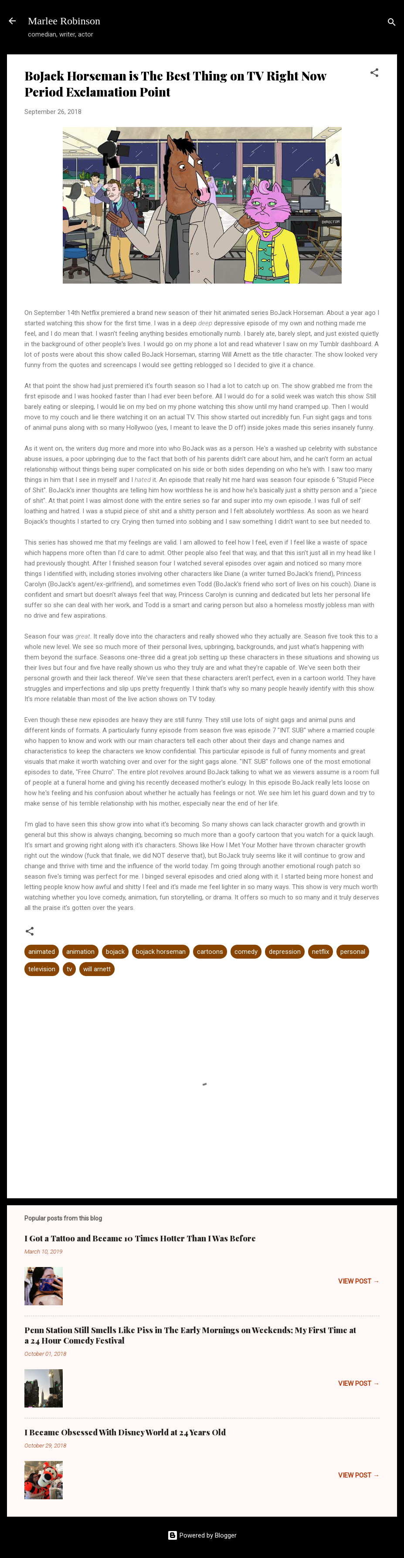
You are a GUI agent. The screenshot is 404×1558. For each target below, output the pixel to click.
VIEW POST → (359, 1281)
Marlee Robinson (64, 21)
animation (80, 952)
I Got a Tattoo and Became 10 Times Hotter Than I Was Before (140, 1238)
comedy (246, 952)
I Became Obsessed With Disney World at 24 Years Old (125, 1432)
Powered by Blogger (202, 1535)
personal (352, 952)
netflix (320, 952)
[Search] (392, 23)
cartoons (210, 952)
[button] (374, 74)
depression (285, 952)
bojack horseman (161, 952)
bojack (115, 952)
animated (41, 952)
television (41, 969)
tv (69, 969)
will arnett (97, 969)
